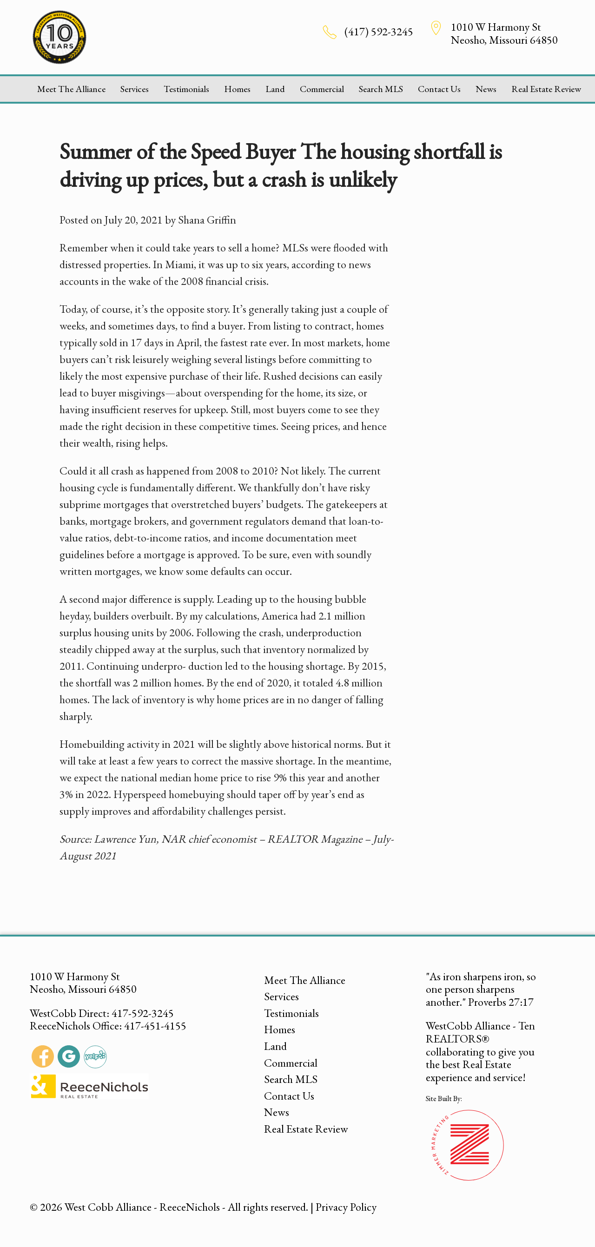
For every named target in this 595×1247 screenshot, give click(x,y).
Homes (237, 89)
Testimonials (186, 89)
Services (134, 89)
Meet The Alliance (71, 89)
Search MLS (381, 89)
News (486, 89)
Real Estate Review (546, 89)
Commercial (322, 89)
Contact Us (439, 89)
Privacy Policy (346, 1207)
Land (275, 89)
